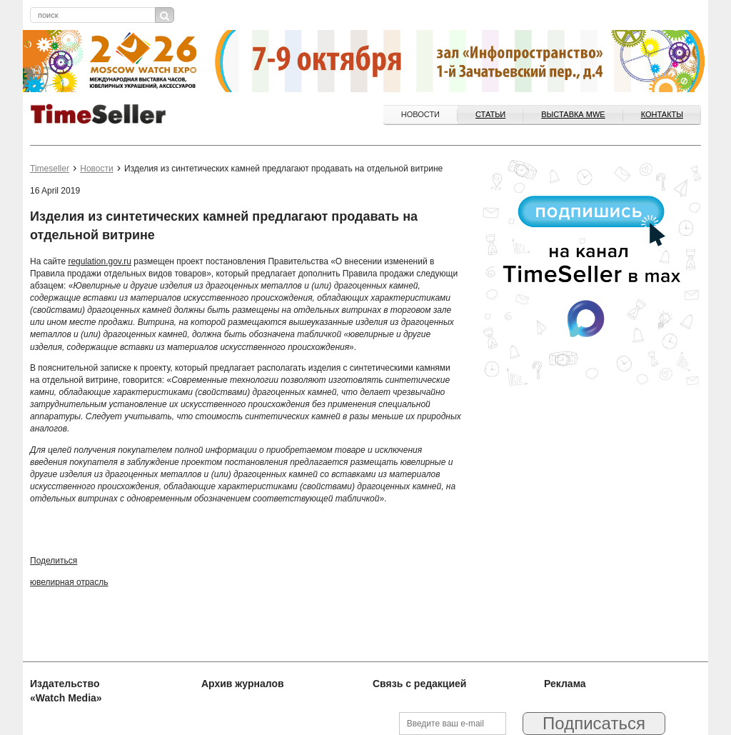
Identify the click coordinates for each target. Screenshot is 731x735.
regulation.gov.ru (99, 261)
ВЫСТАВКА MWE (573, 114)
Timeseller (49, 169)
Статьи (490, 114)
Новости (420, 114)
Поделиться (53, 561)
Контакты (662, 114)
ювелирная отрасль (69, 582)
